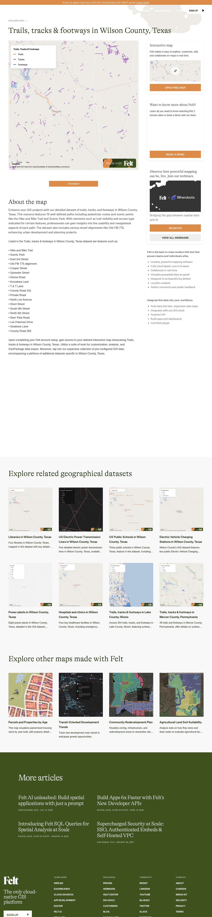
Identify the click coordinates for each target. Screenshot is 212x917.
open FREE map (175, 87)
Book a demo (175, 154)
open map (73, 183)
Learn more (142, 2)
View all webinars (175, 237)
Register (175, 228)
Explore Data (16, 21)
